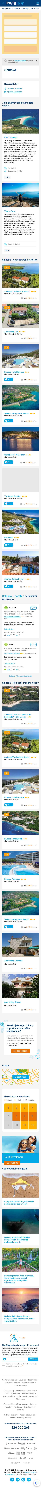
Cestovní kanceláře (9, 1380)
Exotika (8, 1383)
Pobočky (8, 1407)
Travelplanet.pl (10, 1474)
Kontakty (20, 1410)
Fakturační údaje (28, 1393)
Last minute (33, 1380)
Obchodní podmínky (13, 1393)
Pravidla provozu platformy (20, 1418)
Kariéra (33, 1404)
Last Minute (16, 8)
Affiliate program (22, 1404)
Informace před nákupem (26, 1391)
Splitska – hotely (12, 596)
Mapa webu (20, 1399)
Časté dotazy (9, 1391)
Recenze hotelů (28, 1383)
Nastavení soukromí (28, 1415)
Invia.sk (27, 1472)
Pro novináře (9, 1404)
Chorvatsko (25, 8)
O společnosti (29, 1407)
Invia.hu (33, 1472)
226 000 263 (20, 1427)
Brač (32, 8)
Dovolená (8, 8)
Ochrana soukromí (11, 1415)
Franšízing (18, 1407)
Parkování (17, 1383)
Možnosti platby (9, 1396)
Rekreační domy (20, 1386)
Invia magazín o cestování (27, 1396)
